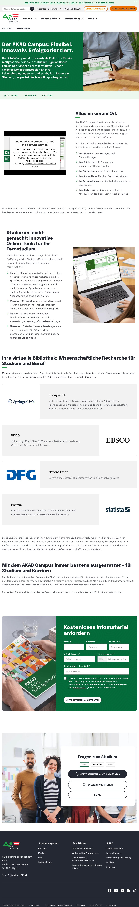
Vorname (91, 641)
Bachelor (28, 18)
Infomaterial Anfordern (123, 9)
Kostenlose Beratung (46, 8)
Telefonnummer (105, 653)
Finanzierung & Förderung (119, 857)
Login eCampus (113, 852)
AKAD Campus (11, 95)
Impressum (111, 905)
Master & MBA (49, 18)
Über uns (110, 866)
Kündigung (80, 905)
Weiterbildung (72, 18)
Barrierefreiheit (95, 905)
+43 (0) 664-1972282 (71, 8)
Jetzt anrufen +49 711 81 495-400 (97, 774)
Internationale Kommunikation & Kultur (87, 866)
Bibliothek (47, 95)
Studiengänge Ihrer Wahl (77, 665)
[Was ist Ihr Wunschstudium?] (16, 9)
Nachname (115, 641)
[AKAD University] (11, 846)
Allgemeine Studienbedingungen (58, 905)
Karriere (110, 862)
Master (41, 852)
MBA (40, 857)
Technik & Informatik (82, 848)
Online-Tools (30, 95)
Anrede (67, 641)
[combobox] (102, 659)
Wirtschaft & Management (85, 852)
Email (97, 794)
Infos (91, 18)
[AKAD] (10, 18)
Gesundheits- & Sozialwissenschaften (83, 858)
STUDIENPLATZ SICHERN (95, 9)
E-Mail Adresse (72, 653)
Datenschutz (79, 687)
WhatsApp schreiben (98, 784)
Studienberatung (114, 848)
